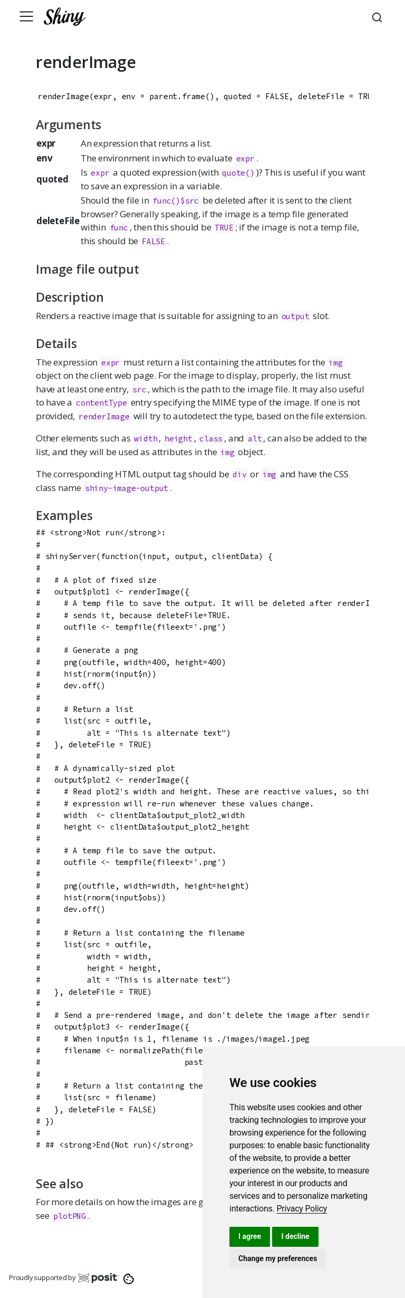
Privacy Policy (301, 1209)
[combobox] (378, 16)
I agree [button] (249, 1236)
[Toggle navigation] (26, 16)
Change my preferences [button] (277, 1258)
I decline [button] (295, 1236)
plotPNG (69, 1216)
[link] (301, 1209)
